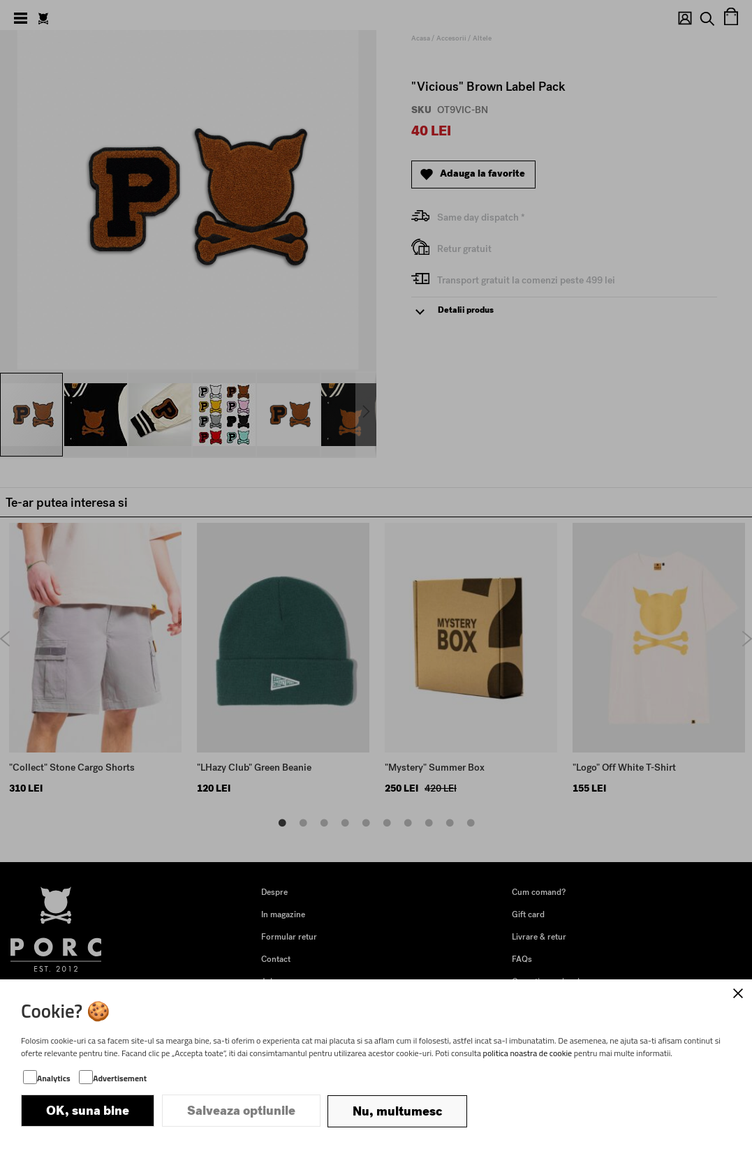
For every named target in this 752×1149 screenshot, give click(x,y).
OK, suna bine (87, 1112)
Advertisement (120, 1079)
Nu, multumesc (397, 1112)
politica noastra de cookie (528, 1054)
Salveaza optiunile (241, 1112)
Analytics (54, 1079)
